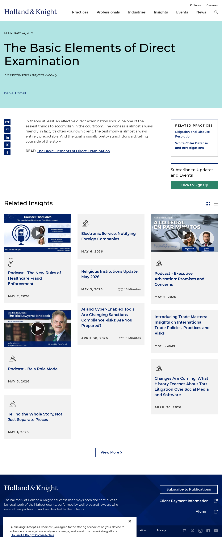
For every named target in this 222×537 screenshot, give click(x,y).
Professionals (108, 12)
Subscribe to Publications (189, 489)
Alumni (202, 511)
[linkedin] (184, 531)
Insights (161, 12)
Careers (212, 5)
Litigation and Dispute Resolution (192, 134)
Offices (195, 5)
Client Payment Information (184, 501)
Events (182, 12)
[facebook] (208, 531)
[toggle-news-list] (216, 203)
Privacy (161, 530)
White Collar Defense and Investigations (191, 145)
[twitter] (192, 531)
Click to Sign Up (194, 185)
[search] (216, 12)
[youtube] (216, 531)
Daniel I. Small (15, 93)
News (201, 12)
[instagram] (200, 531)
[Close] (129, 528)
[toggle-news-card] (208, 203)
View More (110, 452)
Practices (80, 12)
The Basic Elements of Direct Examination (73, 151)
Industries (137, 12)
